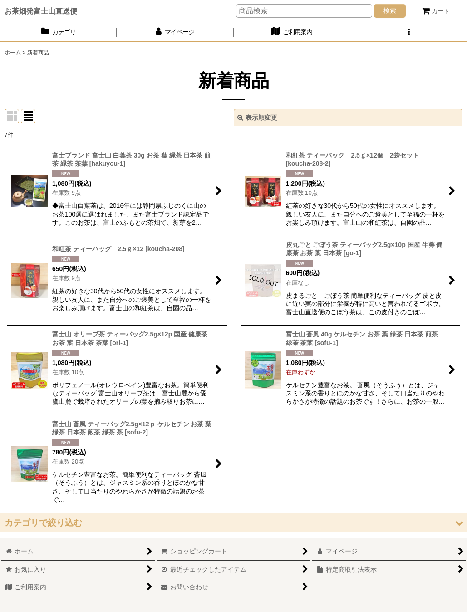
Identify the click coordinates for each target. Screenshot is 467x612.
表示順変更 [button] (257, 117)
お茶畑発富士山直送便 (41, 11)
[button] (408, 32)
